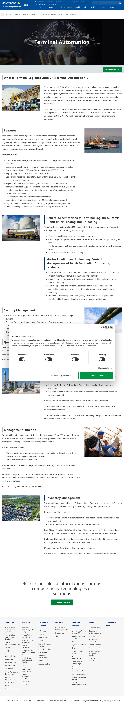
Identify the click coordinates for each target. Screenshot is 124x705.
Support (103, 7)
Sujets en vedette (90, 7)
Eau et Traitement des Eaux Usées (11, 673)
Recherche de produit (94, 640)
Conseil (41, 641)
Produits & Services (64, 7)
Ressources (59, 633)
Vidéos (57, 636)
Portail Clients (94, 645)
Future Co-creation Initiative (79, 679)
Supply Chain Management (53, 14)
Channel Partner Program (95, 659)
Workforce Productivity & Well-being (28, 630)
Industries (40, 7)
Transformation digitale (78, 652)
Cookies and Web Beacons (56, 700)
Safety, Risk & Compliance (26, 636)
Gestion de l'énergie (26, 683)
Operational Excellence (26, 647)
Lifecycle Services (44, 649)
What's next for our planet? (79, 632)
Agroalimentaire (10, 662)
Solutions (50, 7)
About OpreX (76, 642)
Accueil (8, 14)
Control (41, 634)
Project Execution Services (44, 645)
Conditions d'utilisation (12, 700)
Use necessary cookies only (61, 375)
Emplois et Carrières (78, 2)
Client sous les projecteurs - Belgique (94, 653)
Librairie (78, 7)
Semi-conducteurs (11, 689)
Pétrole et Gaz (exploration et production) (10, 630)
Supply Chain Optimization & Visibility (27, 660)
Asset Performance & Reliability (28, 641)
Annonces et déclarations (42, 657)
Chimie (7, 648)
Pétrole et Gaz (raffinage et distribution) (10, 637)
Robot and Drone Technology (78, 663)
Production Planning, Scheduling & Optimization (26, 668)
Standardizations (78, 674)
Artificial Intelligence (76, 658)
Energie (7, 651)
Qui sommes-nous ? (62, 2)
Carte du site (74, 700)
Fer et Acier (9, 669)
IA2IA (74, 648)
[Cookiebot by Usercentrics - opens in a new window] (103, 327)
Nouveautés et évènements (44, 2)
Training (41, 661)
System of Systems (79, 645)
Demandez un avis (112, 69)
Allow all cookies (96, 375)
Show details (103, 368)
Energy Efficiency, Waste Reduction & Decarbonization (28, 653)
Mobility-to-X (9, 682)
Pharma (7, 686)
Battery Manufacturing (10, 678)
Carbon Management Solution (26, 677)
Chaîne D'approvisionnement (12, 643)
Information (36, 14)
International (52, 4)
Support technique (95, 628)
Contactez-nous (114, 7)
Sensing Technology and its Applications (79, 669)
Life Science (42, 652)
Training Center (94, 636)
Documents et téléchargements (61, 629)
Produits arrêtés (44, 664)
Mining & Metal (10, 659)
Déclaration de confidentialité (33, 700)
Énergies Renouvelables (10, 655)
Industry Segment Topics (78, 638)
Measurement (43, 638)
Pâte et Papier (10, 666)
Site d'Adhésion (40, 4)
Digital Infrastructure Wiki (79, 684)
